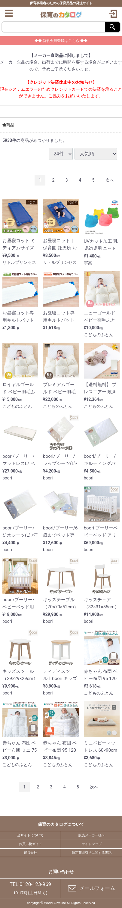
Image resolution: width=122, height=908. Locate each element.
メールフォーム (91, 888)
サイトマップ (92, 844)
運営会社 (30, 852)
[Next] (109, 180)
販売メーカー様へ (91, 835)
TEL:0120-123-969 (30, 884)
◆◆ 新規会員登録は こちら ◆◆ (61, 41)
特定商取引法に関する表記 (91, 852)
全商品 (8, 124)
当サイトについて (30, 835)
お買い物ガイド (30, 844)
